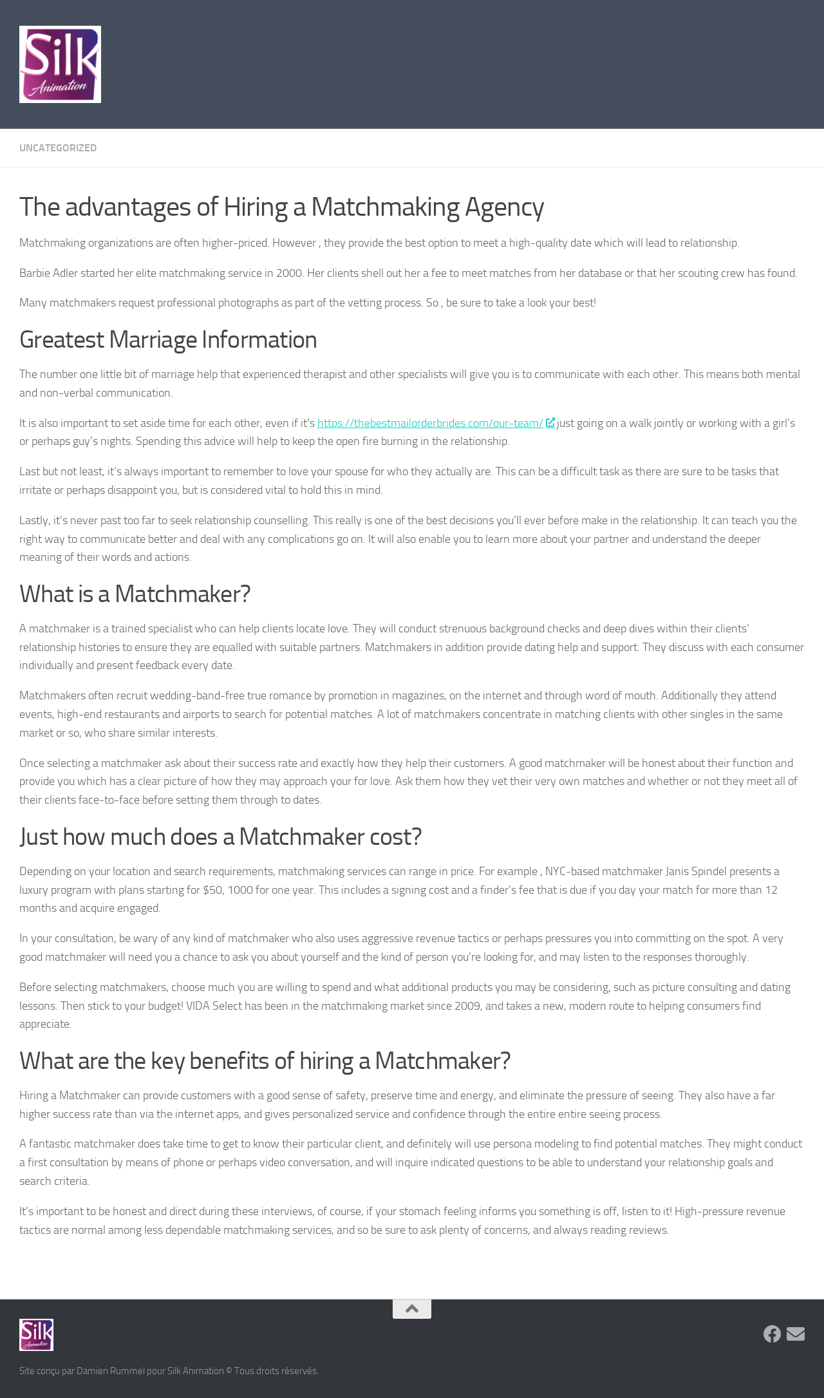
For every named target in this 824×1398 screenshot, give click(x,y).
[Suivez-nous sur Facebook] (772, 1334)
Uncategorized (58, 148)
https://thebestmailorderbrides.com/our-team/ (435, 423)
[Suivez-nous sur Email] (796, 1334)
